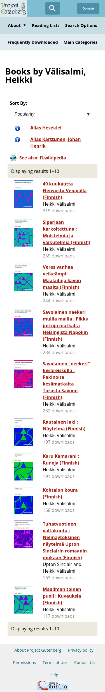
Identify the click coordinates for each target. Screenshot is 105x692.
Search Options (81, 25)
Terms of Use (55, 662)
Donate (88, 8)
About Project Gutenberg (37, 650)
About (17, 25)
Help (54, 674)
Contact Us (84, 662)
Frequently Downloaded (33, 42)
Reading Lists (46, 25)
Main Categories (81, 42)
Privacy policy (81, 650)
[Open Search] (52, 8)
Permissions (24, 662)
